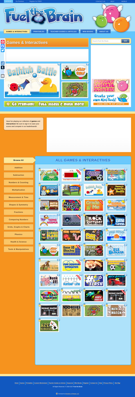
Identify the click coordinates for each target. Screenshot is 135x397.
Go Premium (20, 1)
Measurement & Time (18, 197)
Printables (38, 31)
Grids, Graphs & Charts (18, 227)
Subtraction (18, 175)
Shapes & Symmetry (18, 205)
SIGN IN (8, 1)
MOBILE (124, 1)
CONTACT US (100, 1)
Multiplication (18, 190)
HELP (112, 1)
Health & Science (19, 242)
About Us (103, 31)
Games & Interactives (16, 31)
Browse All (19, 160)
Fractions (18, 212)
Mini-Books (88, 31)
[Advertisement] (46, 55)
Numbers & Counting (18, 182)
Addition (18, 168)
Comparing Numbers (18, 220)
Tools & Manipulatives (18, 249)
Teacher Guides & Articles (63, 31)
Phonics (18, 234)
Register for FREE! (35, 1)
